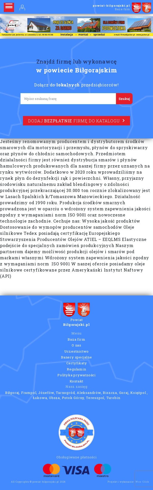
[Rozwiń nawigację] (9, 7)
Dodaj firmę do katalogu (76, 120)
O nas (76, 345)
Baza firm (76, 339)
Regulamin (76, 369)
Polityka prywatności (76, 375)
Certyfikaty (76, 363)
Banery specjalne (76, 357)
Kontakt (77, 381)
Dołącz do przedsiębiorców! (76, 84)
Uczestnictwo (76, 351)
